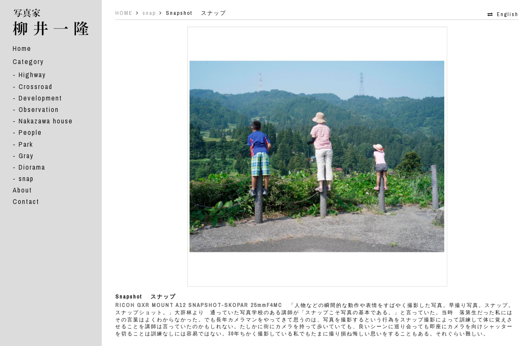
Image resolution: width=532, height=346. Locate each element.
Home (22, 48)
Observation (39, 109)
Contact (26, 201)
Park (26, 144)
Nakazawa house (46, 121)
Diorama (32, 167)
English (507, 14)
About (22, 190)
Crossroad (36, 86)
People (30, 132)
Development (40, 98)
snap (26, 178)
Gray (26, 155)
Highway (32, 74)
